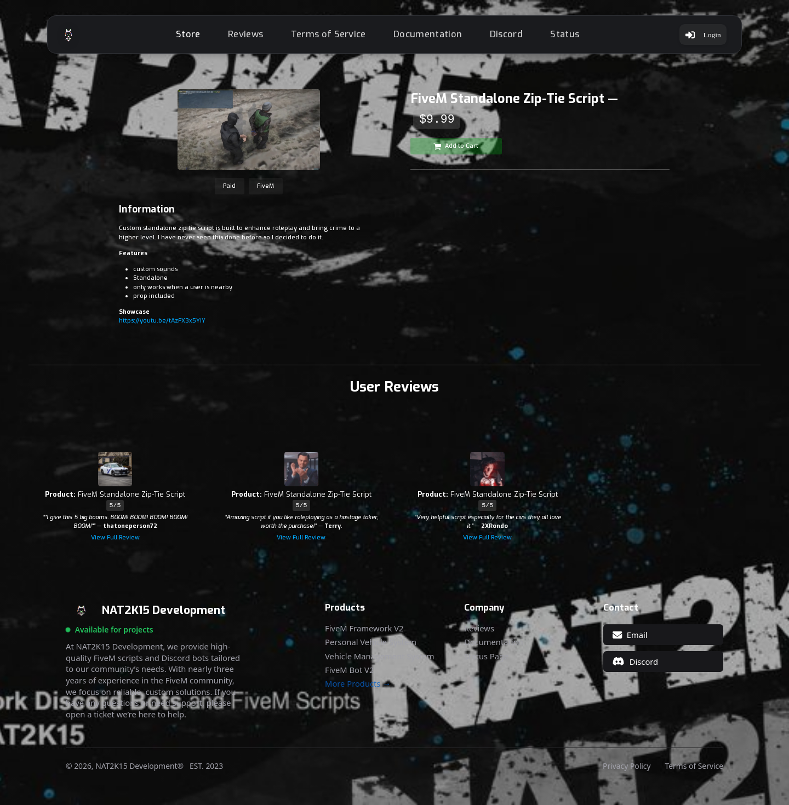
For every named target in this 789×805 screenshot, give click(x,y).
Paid (229, 191)
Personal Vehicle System (370, 648)
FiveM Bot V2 (349, 675)
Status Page (486, 662)
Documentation (424, 37)
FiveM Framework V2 (364, 634)
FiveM (265, 191)
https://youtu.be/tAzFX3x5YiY (162, 326)
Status (560, 37)
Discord (501, 37)
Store (184, 37)
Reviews (241, 37)
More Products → (358, 689)
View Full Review (115, 543)
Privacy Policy (626, 771)
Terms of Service (324, 37)
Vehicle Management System (379, 662)
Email (630, 640)
